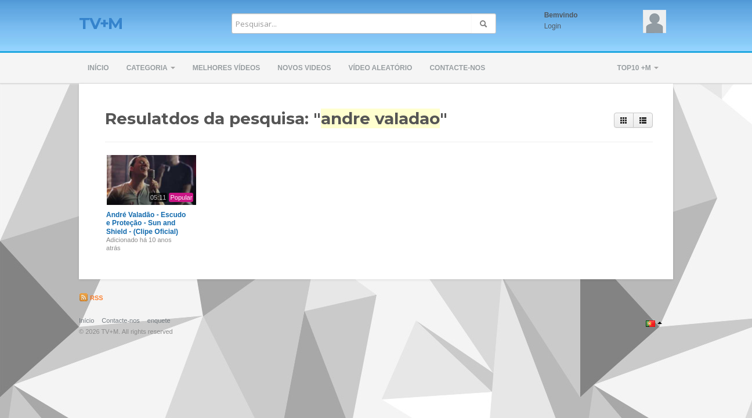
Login (552, 26)
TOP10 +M (638, 68)
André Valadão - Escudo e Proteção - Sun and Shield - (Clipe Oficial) (146, 223)
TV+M (100, 23)
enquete (159, 320)
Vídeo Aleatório (380, 68)
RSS (91, 297)
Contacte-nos (457, 68)
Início (98, 68)
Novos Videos (304, 68)
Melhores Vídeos (227, 68)
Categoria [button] (150, 68)
